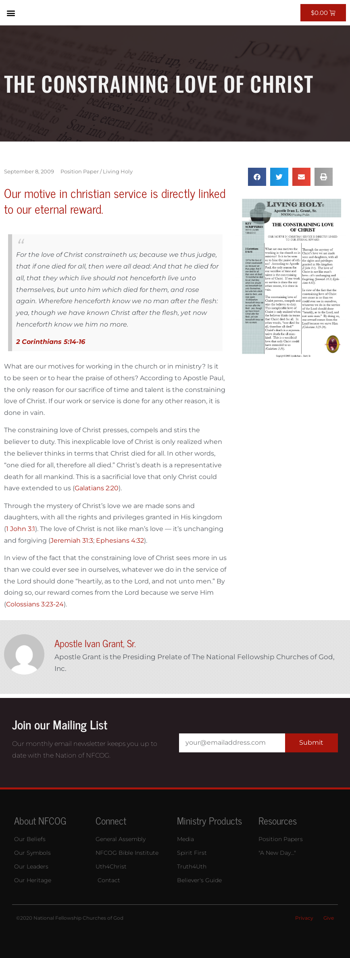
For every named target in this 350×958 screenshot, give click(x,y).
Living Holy (118, 171)
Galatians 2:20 (97, 488)
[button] (10, 12)
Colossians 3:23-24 (35, 604)
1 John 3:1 (20, 529)
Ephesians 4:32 (120, 540)
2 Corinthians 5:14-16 (50, 342)
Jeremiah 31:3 (71, 540)
